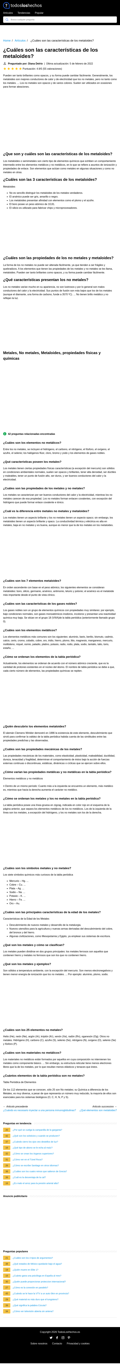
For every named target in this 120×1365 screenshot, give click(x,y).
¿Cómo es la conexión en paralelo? (30, 1287)
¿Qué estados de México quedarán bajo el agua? (37, 1264)
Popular (39, 13)
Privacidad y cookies (78, 1343)
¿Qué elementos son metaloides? (98, 1110)
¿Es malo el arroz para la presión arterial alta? (36, 1183)
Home (7, 40)
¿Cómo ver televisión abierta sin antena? (33, 1311)
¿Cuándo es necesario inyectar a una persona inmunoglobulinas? (39, 1110)
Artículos (8, 13)
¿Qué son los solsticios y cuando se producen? (36, 1136)
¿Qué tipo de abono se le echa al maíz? (32, 1147)
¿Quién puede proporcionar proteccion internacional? (39, 1281)
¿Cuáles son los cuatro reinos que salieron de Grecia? (40, 1171)
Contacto (57, 1343)
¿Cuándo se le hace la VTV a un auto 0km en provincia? (41, 1293)
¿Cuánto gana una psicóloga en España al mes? (37, 1275)
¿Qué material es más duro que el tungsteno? (35, 1299)
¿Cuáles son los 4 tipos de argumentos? (33, 1258)
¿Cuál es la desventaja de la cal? (29, 1177)
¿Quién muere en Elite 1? (25, 1270)
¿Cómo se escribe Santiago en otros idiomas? (36, 1165)
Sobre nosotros (39, 1343)
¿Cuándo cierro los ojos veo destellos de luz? (35, 1141)
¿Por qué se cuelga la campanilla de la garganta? (37, 1130)
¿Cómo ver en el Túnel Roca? (28, 1159)
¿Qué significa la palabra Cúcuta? (30, 1305)
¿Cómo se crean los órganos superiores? (33, 1153)
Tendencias (24, 13)
